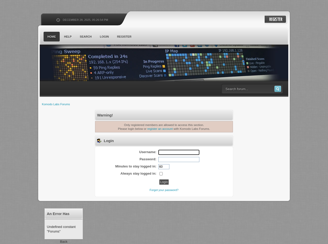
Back (63, 241)
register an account (160, 128)
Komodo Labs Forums (89, 64)
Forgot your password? (164, 190)
